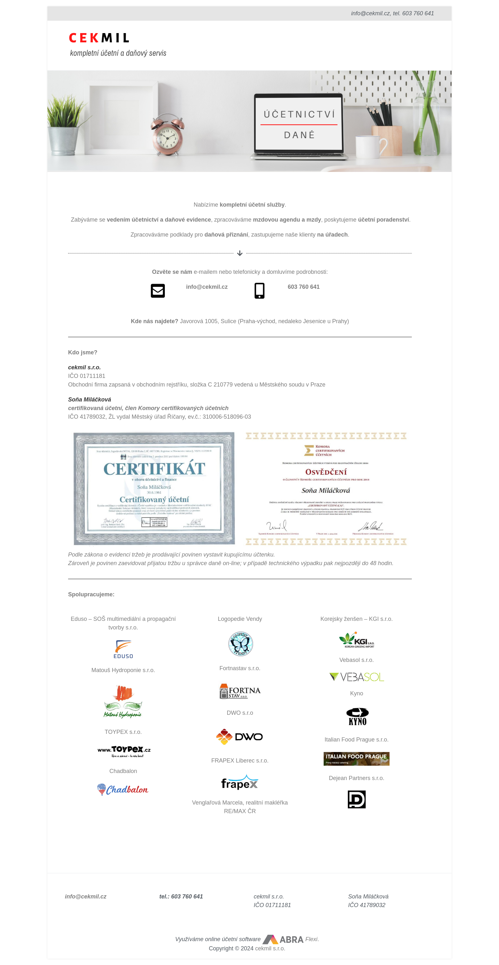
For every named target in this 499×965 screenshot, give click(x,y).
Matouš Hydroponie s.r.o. (123, 670)
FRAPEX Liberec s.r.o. (240, 760)
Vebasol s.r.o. (357, 660)
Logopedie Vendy (240, 619)
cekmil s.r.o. (270, 948)
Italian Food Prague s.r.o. (357, 739)
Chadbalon (123, 771)
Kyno (356, 693)
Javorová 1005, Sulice (208, 321)
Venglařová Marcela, (219, 802)
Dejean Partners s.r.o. (356, 778)
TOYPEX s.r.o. (123, 732)
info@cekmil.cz (86, 896)
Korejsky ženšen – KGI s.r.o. (356, 619)
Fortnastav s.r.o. (239, 668)
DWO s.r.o (240, 713)
